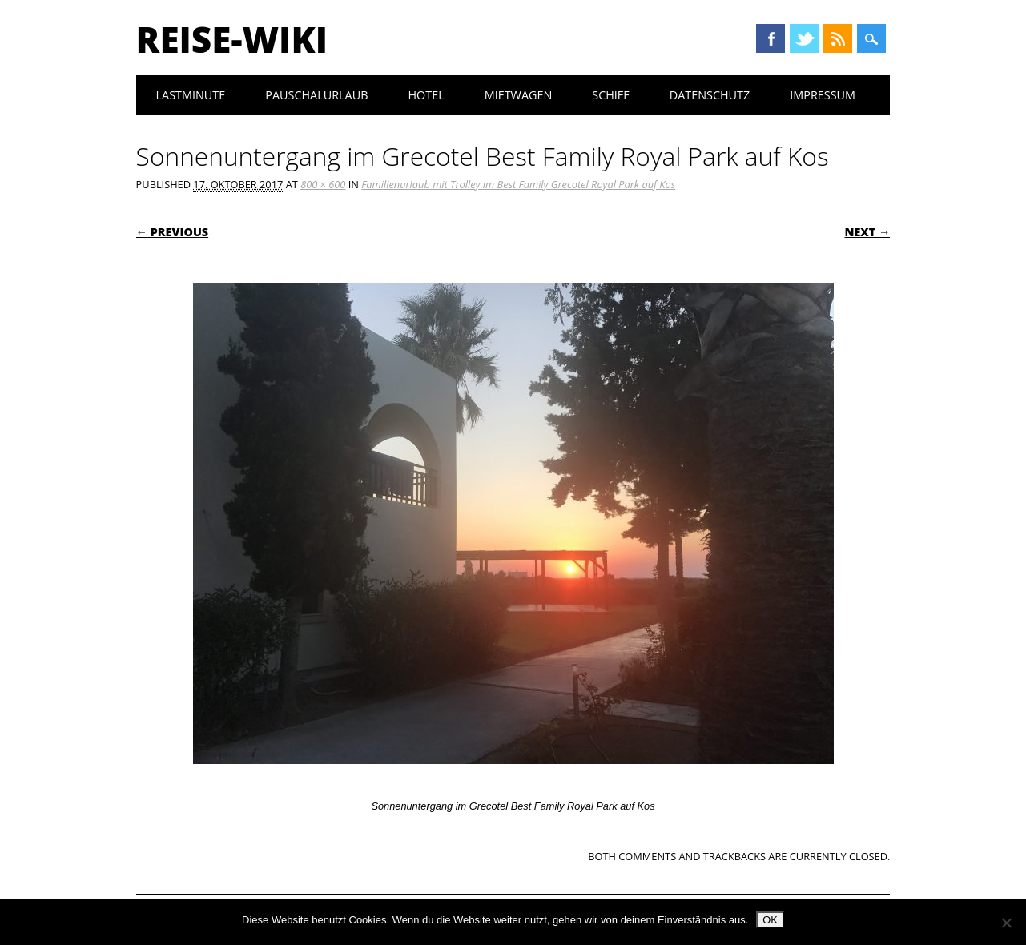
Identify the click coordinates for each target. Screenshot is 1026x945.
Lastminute (191, 95)
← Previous (172, 231)
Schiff (610, 95)
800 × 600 (322, 184)
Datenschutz (710, 95)
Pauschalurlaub (316, 95)
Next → (867, 231)
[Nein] (1006, 923)
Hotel (426, 95)
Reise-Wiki (232, 39)
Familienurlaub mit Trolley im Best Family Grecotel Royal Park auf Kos (518, 184)
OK (770, 920)
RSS (837, 38)
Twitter (804, 38)
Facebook (770, 38)
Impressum (822, 95)
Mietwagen (519, 95)
